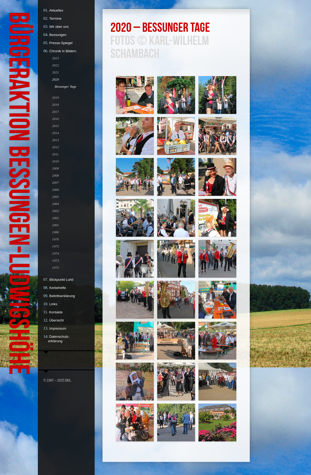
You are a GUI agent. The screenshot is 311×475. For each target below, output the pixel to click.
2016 (55, 119)
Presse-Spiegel (61, 43)
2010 (55, 161)
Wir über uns (59, 27)
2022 (55, 65)
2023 (55, 58)
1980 (55, 232)
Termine (55, 18)
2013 (55, 140)
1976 (55, 239)
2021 (55, 72)
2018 (55, 105)
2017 (55, 112)
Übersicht (56, 320)
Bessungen (58, 35)
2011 (55, 154)
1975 (55, 246)
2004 (55, 204)
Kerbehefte (57, 288)
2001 (55, 225)
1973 (55, 260)
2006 (55, 190)
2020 (55, 79)
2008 (55, 175)
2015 (55, 126)
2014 (55, 133)
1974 (55, 253)
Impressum (57, 328)
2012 (55, 147)
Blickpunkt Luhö (61, 280)
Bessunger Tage (65, 86)
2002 (55, 218)
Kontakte (56, 312)
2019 (55, 97)
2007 (55, 182)
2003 (55, 211)
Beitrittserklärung (62, 296)
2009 (55, 168)
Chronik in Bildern (63, 51)
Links (53, 304)
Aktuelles (56, 10)
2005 (55, 197)
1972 (55, 268)
